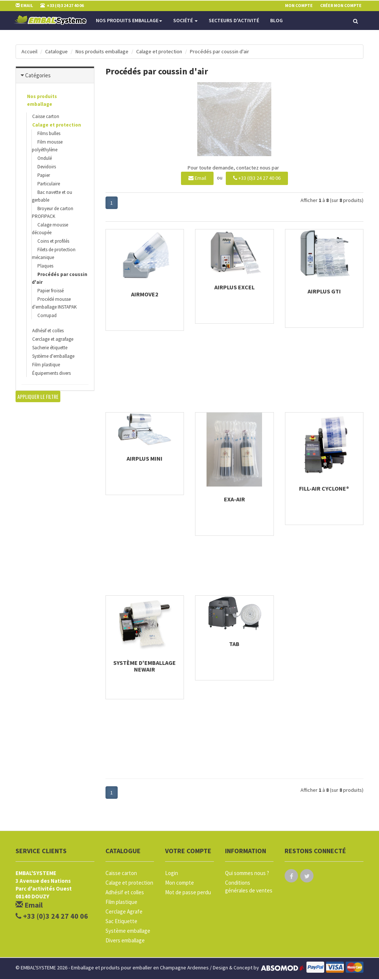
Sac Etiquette (121, 921)
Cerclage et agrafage (52, 339)
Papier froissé (50, 290)
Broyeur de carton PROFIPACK (52, 212)
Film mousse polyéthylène (47, 146)
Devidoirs (46, 167)
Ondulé (44, 158)
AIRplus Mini (144, 458)
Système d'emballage (53, 356)
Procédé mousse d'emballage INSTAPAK (54, 303)
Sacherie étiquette (49, 347)
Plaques (45, 266)
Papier (43, 175)
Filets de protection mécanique (54, 253)
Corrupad (47, 315)
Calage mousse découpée (50, 229)
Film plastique (46, 364)
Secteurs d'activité (234, 20)
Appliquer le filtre (37, 396)
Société (185, 20)
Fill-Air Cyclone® (324, 488)
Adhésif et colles (48, 330)
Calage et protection (159, 51)
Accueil (29, 51)
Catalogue (56, 51)
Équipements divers (51, 373)
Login (171, 873)
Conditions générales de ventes (248, 886)
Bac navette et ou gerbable (52, 196)
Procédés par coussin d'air (219, 51)
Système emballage (127, 930)
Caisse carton (45, 116)
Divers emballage (125, 940)
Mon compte (179, 882)
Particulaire (48, 184)
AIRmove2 (144, 294)
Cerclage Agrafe (123, 911)
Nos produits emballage (129, 20)
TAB (234, 643)
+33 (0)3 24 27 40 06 (257, 178)
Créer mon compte (341, 5)
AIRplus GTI (324, 291)
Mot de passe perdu (188, 892)
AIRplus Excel (234, 287)
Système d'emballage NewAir (144, 666)
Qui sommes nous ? (247, 873)
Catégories (38, 75)
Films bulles (48, 133)
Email (197, 178)
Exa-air (234, 499)
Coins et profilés (53, 241)
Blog (276, 20)
